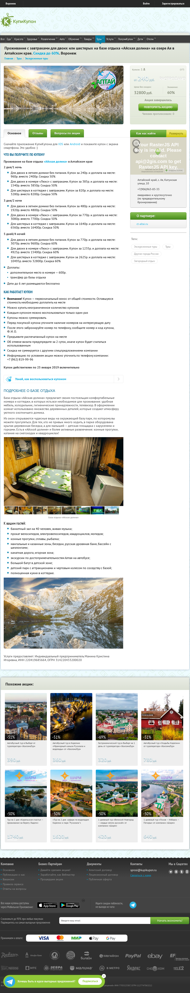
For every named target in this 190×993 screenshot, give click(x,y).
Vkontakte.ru (176, 872)
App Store (47, 905)
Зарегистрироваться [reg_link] (173, 3)
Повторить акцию (158, 107)
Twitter (182, 872)
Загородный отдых (144, 261)
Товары (89, 39)
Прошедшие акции (51, 879)
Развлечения (49, 39)
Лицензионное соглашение (152, 171)
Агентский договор (100, 870)
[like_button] (177, 70)
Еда (9, 39)
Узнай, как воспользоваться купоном (40, 379)
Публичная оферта (100, 879)
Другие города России (146, 253)
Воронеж (11, 3)
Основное (14, 133)
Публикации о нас (14, 874)
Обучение (75, 39)
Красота (19, 39)
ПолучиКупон (126, 39)
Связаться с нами (140, 875)
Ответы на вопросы (14, 889)
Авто (63, 39)
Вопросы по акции (67, 133)
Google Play (69, 905)
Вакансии (8, 879)
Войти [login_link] (146, 3)
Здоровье (33, 39)
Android (75, 144)
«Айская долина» (55, 161)
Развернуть (176, 133)
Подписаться (90, 981)
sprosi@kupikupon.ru (143, 870)
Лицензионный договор (103, 874)
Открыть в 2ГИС (176, 171)
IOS (61, 144)
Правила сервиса (13, 884)
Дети (141, 39)
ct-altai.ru (142, 224)
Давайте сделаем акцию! (55, 870)
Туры (100, 39)
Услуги (111, 39)
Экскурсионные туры (145, 246)
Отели (151, 39)
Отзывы (37, 133)
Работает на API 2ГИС (154, 169)
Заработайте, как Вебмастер (57, 874)
